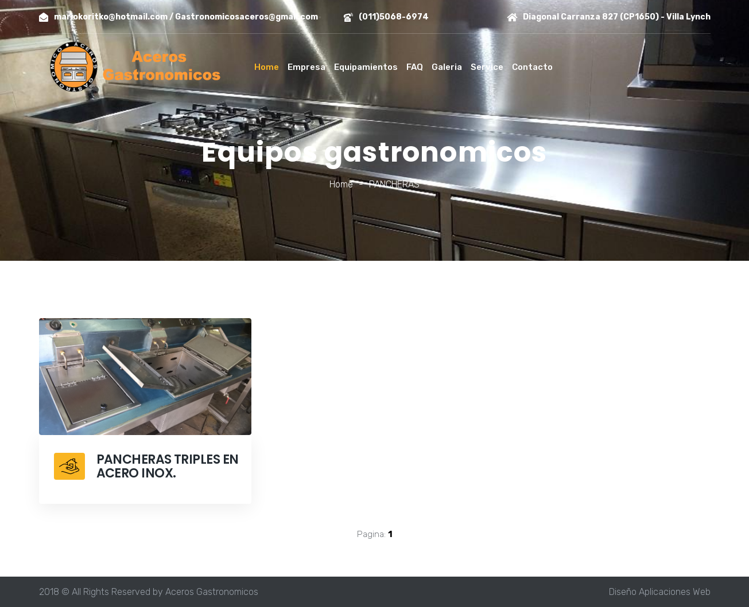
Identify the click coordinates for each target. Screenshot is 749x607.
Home (266, 67)
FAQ (414, 67)
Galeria (447, 67)
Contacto (532, 67)
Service (487, 67)
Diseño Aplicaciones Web (660, 591)
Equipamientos (366, 67)
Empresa (306, 67)
